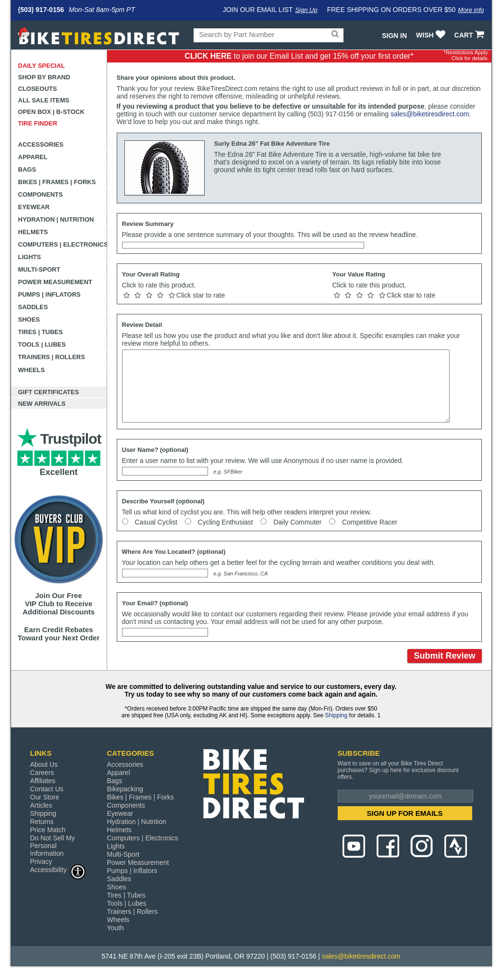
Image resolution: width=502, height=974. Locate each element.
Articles (41, 805)
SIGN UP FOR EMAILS (404, 813)
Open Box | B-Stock (51, 111)
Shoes (29, 319)
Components (40, 194)
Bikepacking (125, 789)
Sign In (394, 35)
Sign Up (306, 9)
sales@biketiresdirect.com (430, 114)
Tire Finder (38, 123)
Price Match (48, 830)
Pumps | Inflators (49, 294)
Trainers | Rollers (51, 357)
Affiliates (43, 781)
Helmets (33, 232)
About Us (44, 764)
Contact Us (46, 789)
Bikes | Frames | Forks (57, 182)
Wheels (31, 370)
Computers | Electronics (62, 244)
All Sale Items (44, 100)
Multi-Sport (39, 269)
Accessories (41, 144)
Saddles (33, 307)
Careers (42, 772)
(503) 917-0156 (41, 9)
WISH (431, 35)
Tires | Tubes (40, 332)
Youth (115, 928)
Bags (27, 169)
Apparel (33, 157)
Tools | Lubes (42, 344)
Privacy (41, 861)
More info (471, 9)
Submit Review (444, 656)
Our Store (45, 797)
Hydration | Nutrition (56, 219)
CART (470, 35)
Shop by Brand (44, 77)
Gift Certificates (48, 392)
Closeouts (37, 88)
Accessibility (58, 869)
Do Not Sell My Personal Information (52, 845)
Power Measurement (55, 282)
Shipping (336, 715)
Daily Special (41, 65)
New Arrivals (42, 403)
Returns (42, 821)
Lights (29, 257)
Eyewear (34, 207)
